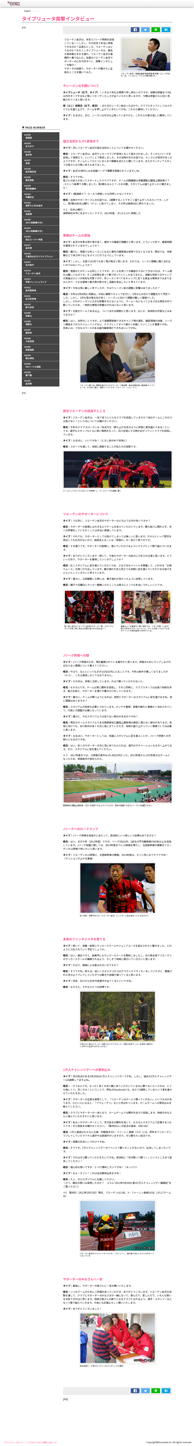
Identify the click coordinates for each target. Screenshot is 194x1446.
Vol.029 (40, 145)
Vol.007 (40, 331)
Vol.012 (40, 289)
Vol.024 (40, 187)
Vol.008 (40, 323)
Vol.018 (40, 238)
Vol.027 (40, 162)
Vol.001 (40, 382)
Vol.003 (40, 365)
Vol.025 (40, 179)
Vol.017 (40, 247)
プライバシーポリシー (14, 1442)
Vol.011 (40, 297)
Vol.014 (40, 272)
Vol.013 (40, 281)
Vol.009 (40, 314)
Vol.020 (40, 221)
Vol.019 (40, 230)
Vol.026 (40, 170)
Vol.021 (40, 213)
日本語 (37, 10)
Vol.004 (40, 357)
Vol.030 (40, 136)
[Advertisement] (117, 1411)
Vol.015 (40, 264)
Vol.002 (40, 374)
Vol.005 (40, 348)
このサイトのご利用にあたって (42, 1442)
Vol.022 (40, 204)
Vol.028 (40, 153)
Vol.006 (40, 340)
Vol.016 (40, 255)
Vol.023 (40, 196)
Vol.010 (40, 306)
